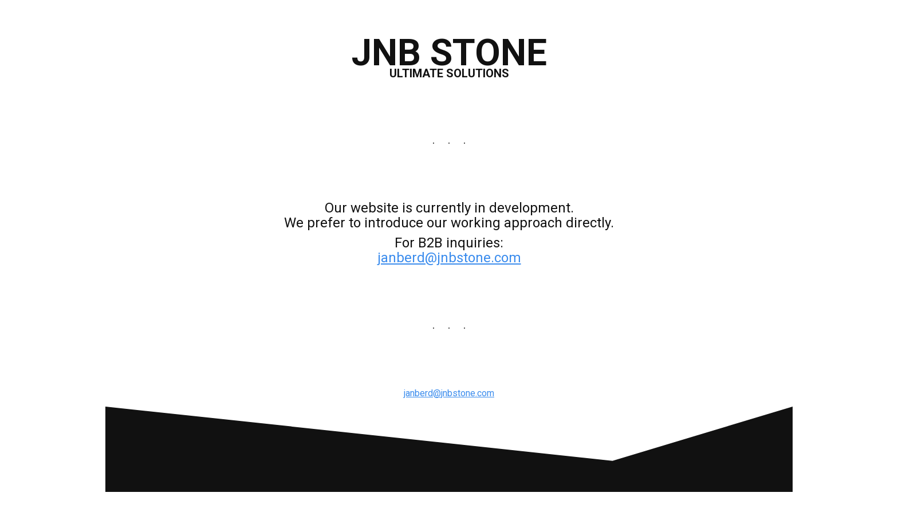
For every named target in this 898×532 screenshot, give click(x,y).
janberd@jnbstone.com (449, 258)
